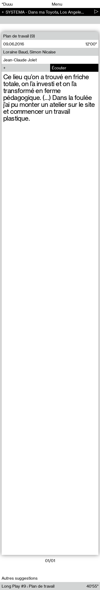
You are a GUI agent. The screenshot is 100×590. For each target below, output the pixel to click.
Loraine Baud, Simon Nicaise (29, 51)
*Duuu (7, 4)
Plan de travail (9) (19, 35)
